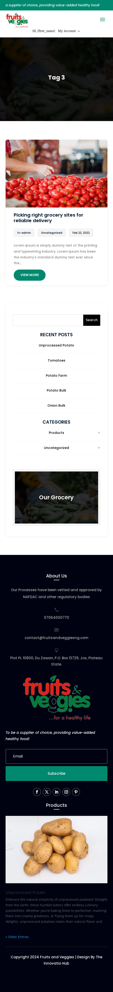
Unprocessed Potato (56, 345)
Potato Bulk (56, 390)
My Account (67, 31)
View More (29, 275)
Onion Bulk (56, 405)
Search (92, 320)
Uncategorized (56, 447)
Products (56, 432)
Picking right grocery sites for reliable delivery (48, 218)
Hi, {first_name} (43, 31)
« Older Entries (17, 937)
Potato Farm (56, 375)
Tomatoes (56, 360)
